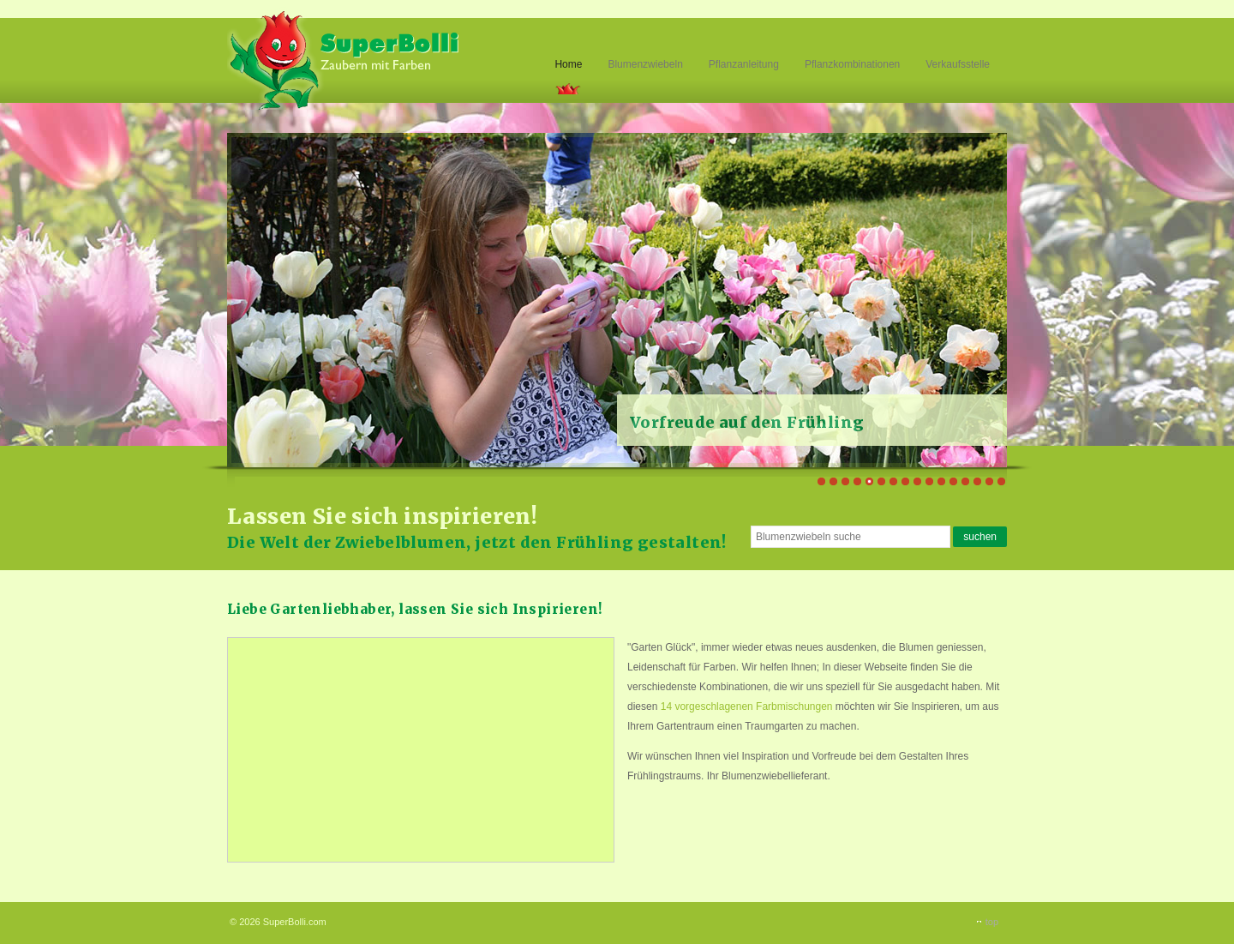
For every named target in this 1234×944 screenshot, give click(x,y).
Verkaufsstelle (958, 64)
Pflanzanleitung (744, 64)
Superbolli (345, 58)
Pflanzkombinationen (852, 64)
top (991, 922)
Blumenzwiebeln (645, 64)
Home (568, 64)
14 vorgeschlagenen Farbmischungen (747, 706)
